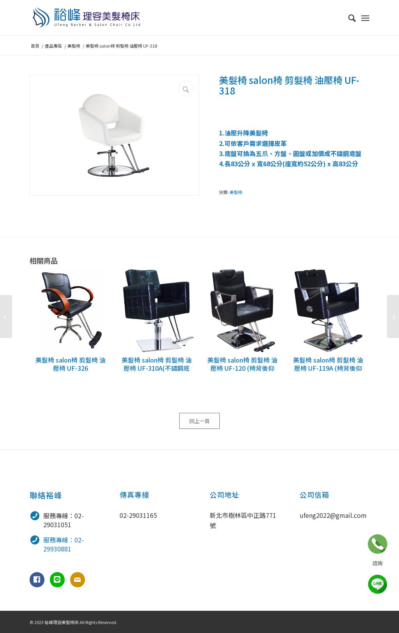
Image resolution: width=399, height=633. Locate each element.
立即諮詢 (377, 544)
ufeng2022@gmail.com (333, 515)
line (377, 584)
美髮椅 (236, 192)
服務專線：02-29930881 (63, 544)
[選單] (365, 17)
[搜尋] (348, 17)
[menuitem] (348, 17)
